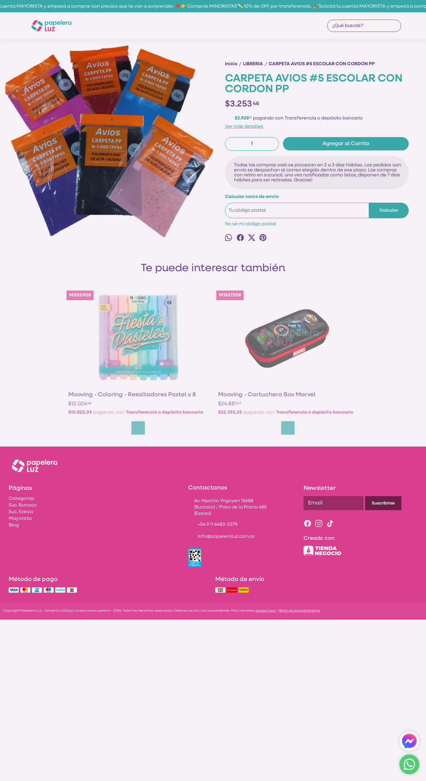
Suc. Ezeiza (21, 673)
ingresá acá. (266, 772)
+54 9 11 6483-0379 (213, 686)
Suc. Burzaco (23, 666)
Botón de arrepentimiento (299, 772)
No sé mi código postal (250, 248)
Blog (14, 686)
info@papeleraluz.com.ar (221, 698)
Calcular (388, 234)
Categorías (21, 659)
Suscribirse (383, 664)
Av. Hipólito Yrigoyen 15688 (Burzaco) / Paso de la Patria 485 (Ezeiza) (227, 668)
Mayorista (20, 679)
